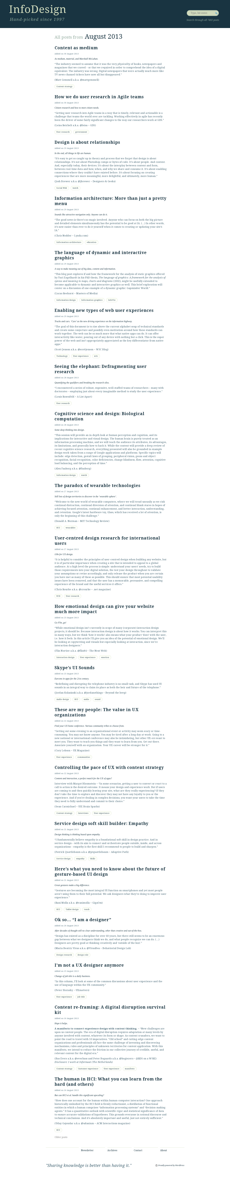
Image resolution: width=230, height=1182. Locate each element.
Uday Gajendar (64, 1123)
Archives (112, 1150)
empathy (80, 859)
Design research (64, 955)
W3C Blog (102, 349)
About (163, 1150)
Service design (63, 859)
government (81, 132)
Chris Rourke (63, 589)
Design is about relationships (87, 142)
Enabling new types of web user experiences (104, 310)
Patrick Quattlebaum (68, 852)
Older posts (61, 1137)
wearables (70, 528)
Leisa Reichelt (64, 125)
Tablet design (72, 909)
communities (83, 757)
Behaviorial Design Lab (116, 948)
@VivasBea (93, 948)
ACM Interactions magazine (113, 1123)
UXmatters (82, 990)
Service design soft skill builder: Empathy (101, 823)
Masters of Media (86, 293)
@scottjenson (85, 349)
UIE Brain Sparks (88, 806)
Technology (62, 356)
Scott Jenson (63, 349)
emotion (105, 657)
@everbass (81, 1058)
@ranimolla (83, 902)
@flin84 (82, 650)
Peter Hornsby (64, 990)
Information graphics (92, 300)
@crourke (85, 589)
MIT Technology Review (94, 521)
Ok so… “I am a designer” (83, 919)
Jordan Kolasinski (66, 692)
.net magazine (101, 589)
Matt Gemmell (64, 79)
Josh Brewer (63, 181)
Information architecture (68, 242)
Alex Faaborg (63, 468)
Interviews (83, 813)
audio (86, 699)
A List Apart (84, 396)
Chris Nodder (64, 235)
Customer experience (88, 1069)
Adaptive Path (119, 852)
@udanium (87, 1123)
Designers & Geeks (104, 181)
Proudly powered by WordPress (171, 1165)
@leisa (84, 125)
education (91, 242)
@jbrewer (84, 181)
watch (75, 188)
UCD (58, 596)
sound (97, 699)
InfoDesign (37, 9)
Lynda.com (80, 235)
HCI (58, 528)
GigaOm (97, 902)
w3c (96, 356)
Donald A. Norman (66, 521)
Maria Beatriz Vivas (67, 948)
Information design (66, 300)
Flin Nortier (63, 650)
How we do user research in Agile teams (99, 96)
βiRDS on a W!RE (146, 1058)
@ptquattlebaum (98, 852)
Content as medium (76, 47)
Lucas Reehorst (65, 293)
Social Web (61, 188)
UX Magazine (81, 750)
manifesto (130, 1069)
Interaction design (65, 657)
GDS (92, 125)
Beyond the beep (115, 692)
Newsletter (87, 1150)
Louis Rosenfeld (65, 396)
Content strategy (64, 87)
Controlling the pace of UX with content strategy (109, 767)
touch (86, 909)
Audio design (62, 699)
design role (83, 955)
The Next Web (97, 650)
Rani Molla (62, 902)
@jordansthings (93, 692)
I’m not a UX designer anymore (89, 965)
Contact (138, 1150)
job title (81, 997)
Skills (92, 859)
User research (63, 132)
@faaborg (84, 468)
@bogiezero (126, 1058)
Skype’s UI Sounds (75, 667)
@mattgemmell (89, 79)
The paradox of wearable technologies (97, 485)
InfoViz (112, 300)
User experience (81, 356)
